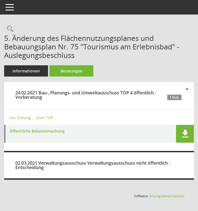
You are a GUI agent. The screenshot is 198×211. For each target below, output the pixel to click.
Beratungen (71, 71)
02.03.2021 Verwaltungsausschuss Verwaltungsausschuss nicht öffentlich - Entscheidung (92, 165)
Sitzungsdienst (166, 196)
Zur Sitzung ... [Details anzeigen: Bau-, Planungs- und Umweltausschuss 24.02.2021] (22, 117)
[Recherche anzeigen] (8, 28)
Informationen (26, 71)
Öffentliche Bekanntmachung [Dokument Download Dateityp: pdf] (37, 131)
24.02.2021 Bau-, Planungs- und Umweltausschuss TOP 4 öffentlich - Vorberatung (98, 95)
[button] (185, 134)
